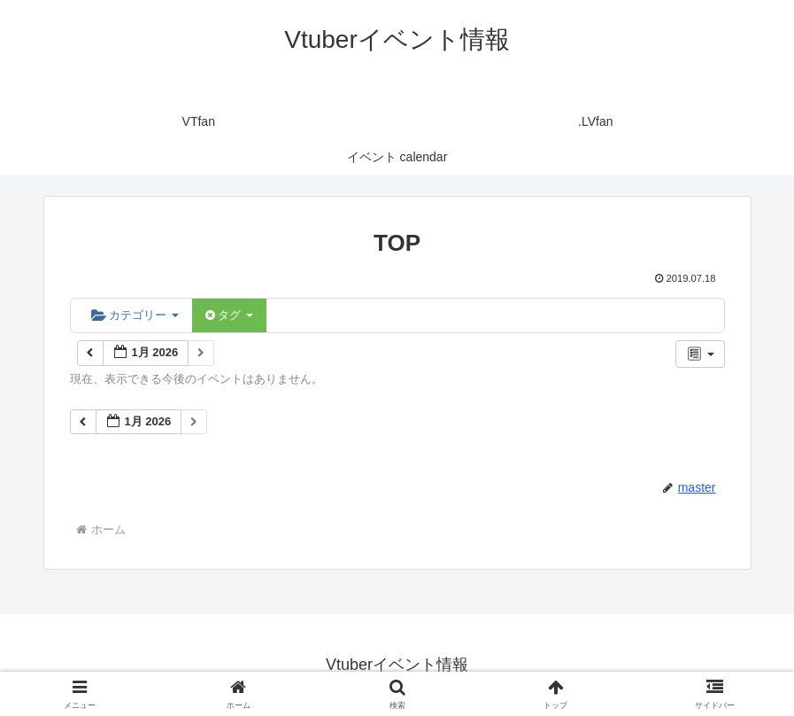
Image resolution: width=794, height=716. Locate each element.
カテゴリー (135, 315)
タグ (229, 315)
